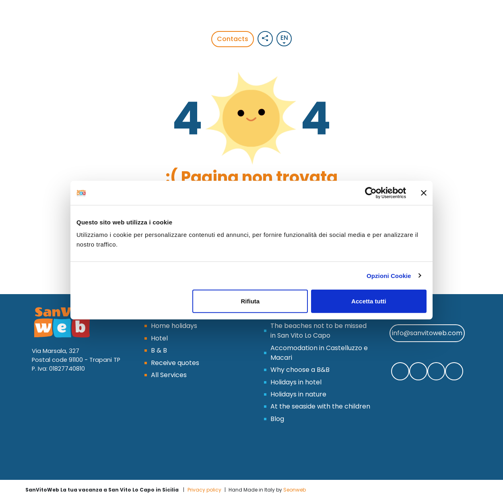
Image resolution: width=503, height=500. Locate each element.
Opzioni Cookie (389, 275)
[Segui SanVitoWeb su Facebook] (400, 371)
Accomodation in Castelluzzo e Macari (319, 352)
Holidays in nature (298, 394)
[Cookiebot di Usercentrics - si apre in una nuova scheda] (371, 193)
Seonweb (294, 489)
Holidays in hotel (296, 382)
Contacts (232, 39)
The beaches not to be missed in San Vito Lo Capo (318, 330)
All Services (169, 375)
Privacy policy (204, 489)
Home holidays (174, 325)
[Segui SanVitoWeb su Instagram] (436, 371)
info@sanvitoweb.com (427, 333)
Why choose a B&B (300, 369)
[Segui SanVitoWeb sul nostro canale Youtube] (454, 371)
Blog (277, 418)
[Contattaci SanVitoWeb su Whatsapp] (418, 371)
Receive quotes (175, 362)
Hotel (159, 338)
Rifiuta (250, 301)
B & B (159, 350)
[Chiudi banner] (424, 192)
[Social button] (265, 38)
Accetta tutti (368, 301)
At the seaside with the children (320, 406)
